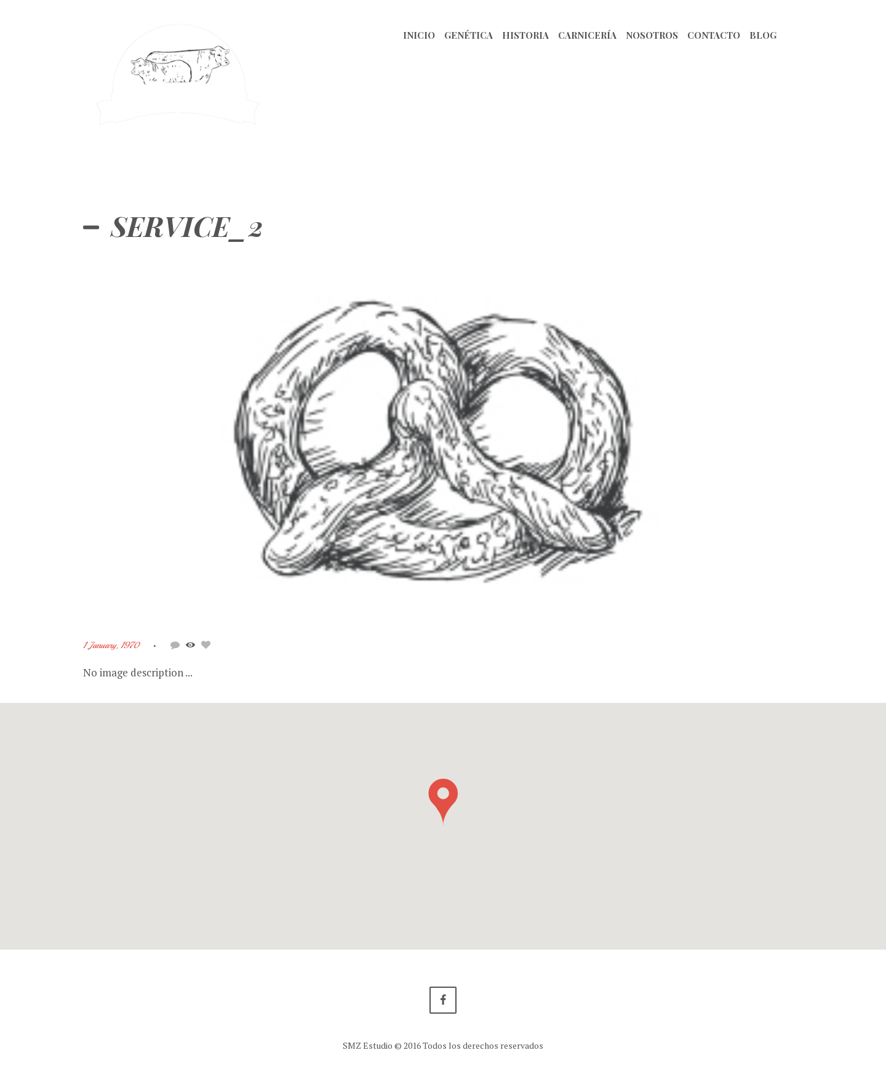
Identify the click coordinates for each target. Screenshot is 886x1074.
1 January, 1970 (111, 645)
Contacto (713, 35)
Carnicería (587, 35)
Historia (525, 35)
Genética (468, 35)
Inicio (419, 35)
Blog (762, 35)
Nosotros (652, 35)
